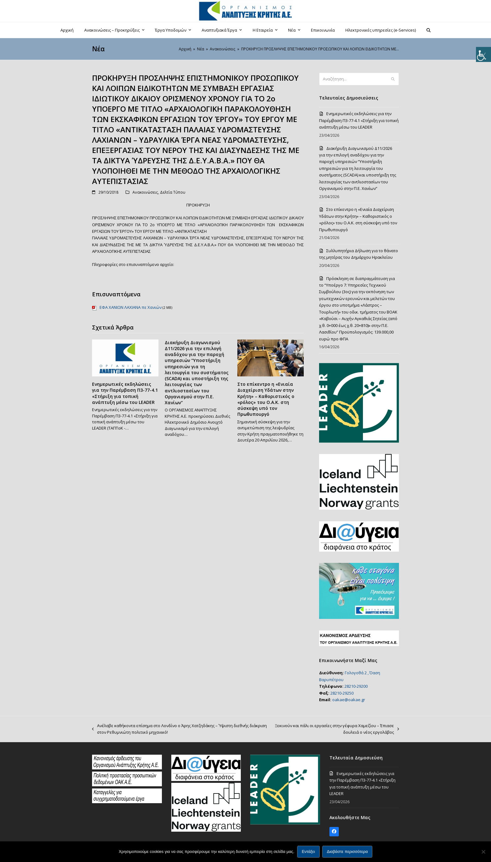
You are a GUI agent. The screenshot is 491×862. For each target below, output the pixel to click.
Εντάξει (308, 851)
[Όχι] (483, 852)
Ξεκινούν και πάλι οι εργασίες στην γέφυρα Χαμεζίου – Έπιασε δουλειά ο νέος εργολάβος (336, 729)
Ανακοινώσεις (145, 192)
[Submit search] (393, 79)
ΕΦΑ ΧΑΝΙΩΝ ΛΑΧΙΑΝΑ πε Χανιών (131, 307)
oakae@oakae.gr (348, 699)
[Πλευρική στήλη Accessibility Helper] (483, 54)
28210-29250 (342, 693)
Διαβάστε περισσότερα (347, 851)
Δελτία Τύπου (172, 192)
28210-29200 (356, 686)
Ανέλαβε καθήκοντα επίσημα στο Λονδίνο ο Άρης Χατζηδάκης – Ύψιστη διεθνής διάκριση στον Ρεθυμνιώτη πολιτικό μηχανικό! (179, 729)
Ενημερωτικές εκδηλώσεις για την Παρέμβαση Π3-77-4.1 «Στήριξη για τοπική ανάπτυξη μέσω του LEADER (125, 393)
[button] (429, 30)
